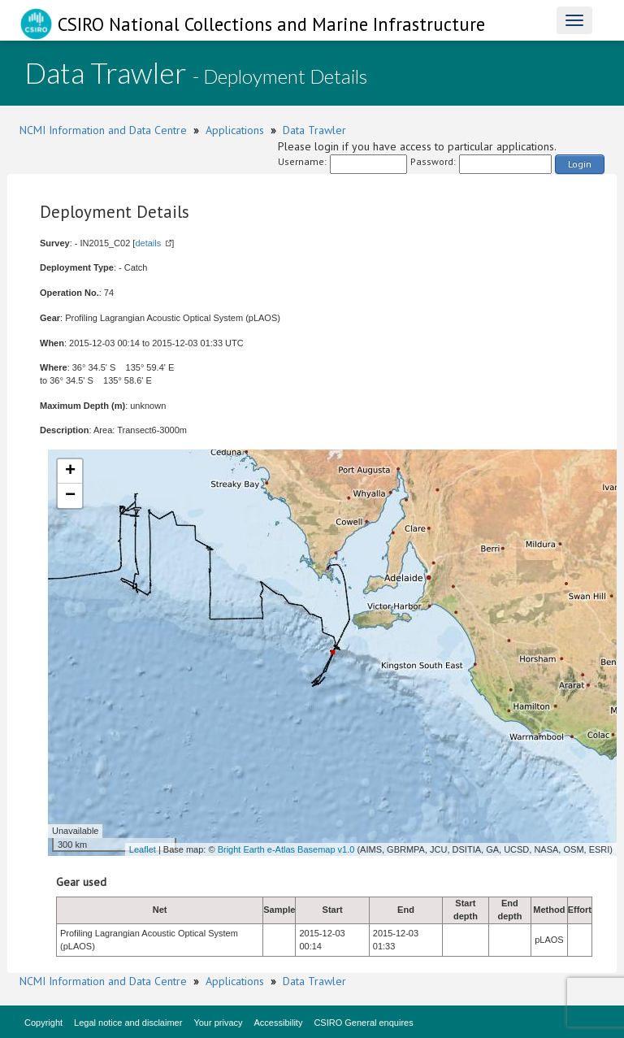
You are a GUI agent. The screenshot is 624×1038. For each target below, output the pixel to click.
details (148, 243)
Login (580, 164)
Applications (235, 130)
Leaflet (142, 849)
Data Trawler (314, 130)
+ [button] (70, 471)
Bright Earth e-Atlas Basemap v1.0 (286, 849)
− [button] (70, 496)
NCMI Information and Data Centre (103, 130)
